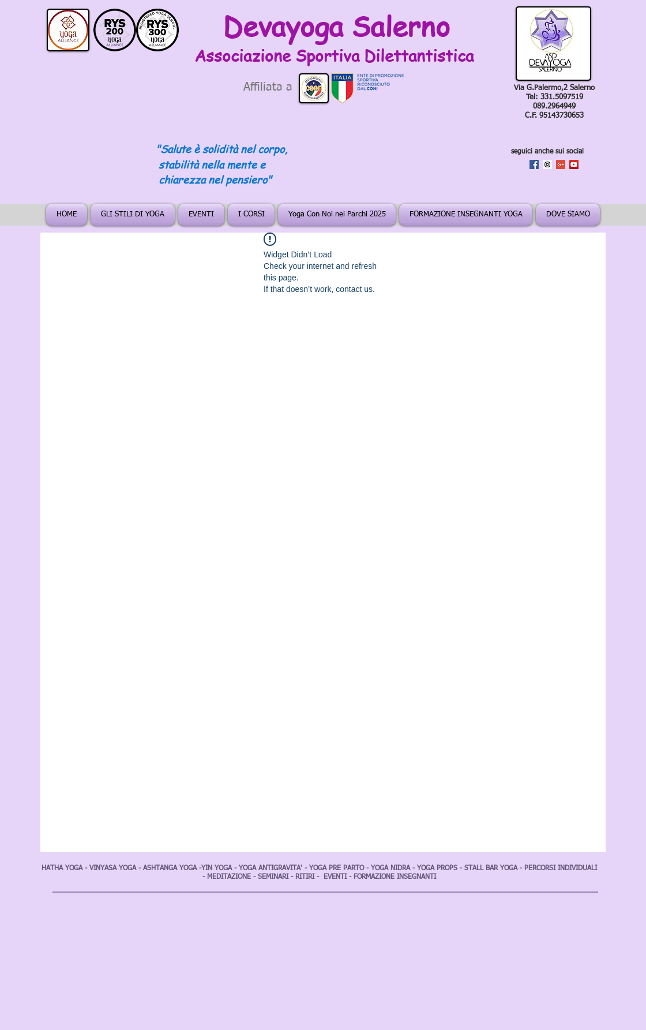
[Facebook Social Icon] (534, 164)
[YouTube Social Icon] (574, 164)
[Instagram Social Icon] (547, 164)
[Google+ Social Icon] (560, 164)
